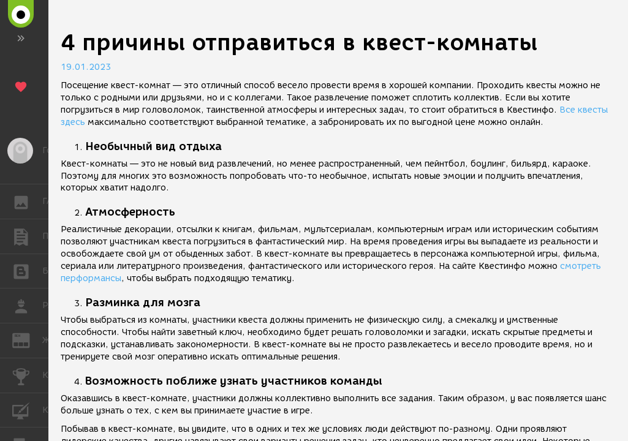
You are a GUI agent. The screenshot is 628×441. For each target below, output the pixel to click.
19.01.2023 (86, 67)
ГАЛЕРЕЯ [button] (27, 201)
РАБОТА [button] (27, 305)
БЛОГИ (27, 270)
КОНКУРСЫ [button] (27, 375)
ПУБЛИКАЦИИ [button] (27, 236)
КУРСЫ (27, 409)
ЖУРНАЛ (27, 339)
